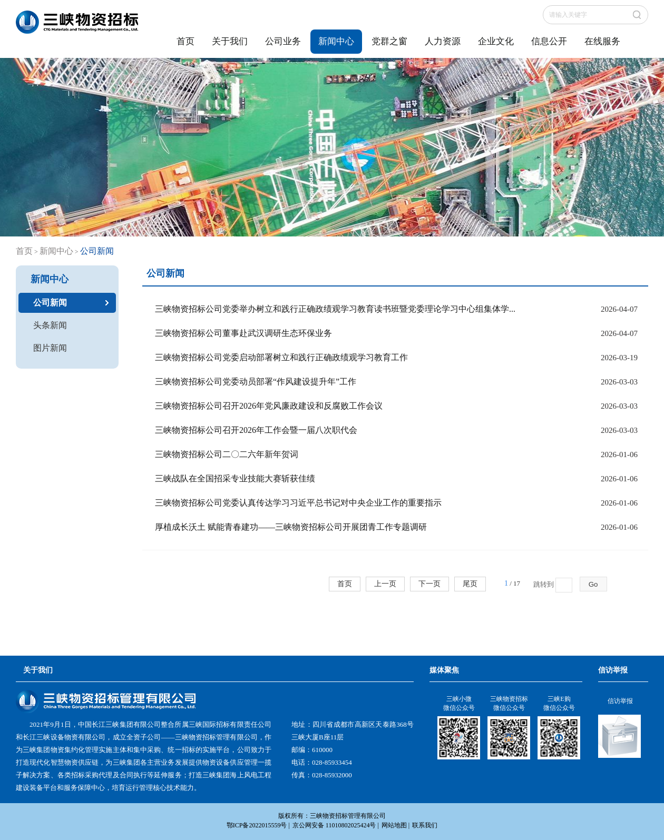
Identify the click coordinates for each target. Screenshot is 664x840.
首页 (185, 41)
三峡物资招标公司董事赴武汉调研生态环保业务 (243, 333)
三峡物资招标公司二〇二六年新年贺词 (226, 454)
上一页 (385, 584)
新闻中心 (336, 41)
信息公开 (549, 41)
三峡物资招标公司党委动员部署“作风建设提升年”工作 (255, 381)
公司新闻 (50, 302)
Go (593, 584)
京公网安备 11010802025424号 (334, 825)
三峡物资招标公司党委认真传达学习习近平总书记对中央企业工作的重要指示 (298, 502)
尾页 (470, 584)
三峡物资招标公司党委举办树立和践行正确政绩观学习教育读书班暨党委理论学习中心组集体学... (335, 308)
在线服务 (602, 41)
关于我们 (230, 41)
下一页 (429, 584)
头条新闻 (50, 325)
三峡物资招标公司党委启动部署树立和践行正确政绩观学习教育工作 (281, 357)
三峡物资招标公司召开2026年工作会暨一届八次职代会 (256, 430)
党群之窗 (389, 41)
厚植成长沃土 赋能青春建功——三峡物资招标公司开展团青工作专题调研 (291, 526)
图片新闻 (50, 347)
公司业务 (283, 41)
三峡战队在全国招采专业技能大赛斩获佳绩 (235, 478)
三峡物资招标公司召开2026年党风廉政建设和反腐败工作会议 (269, 405)
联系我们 (424, 825)
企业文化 (496, 41)
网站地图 (394, 825)
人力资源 (443, 41)
